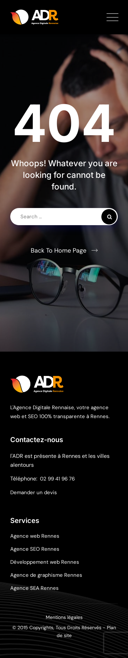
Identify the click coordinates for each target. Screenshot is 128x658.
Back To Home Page (58, 250)
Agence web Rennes (34, 536)
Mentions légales (64, 617)
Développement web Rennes (44, 562)
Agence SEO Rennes (34, 549)
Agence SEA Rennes (34, 588)
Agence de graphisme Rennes (46, 575)
